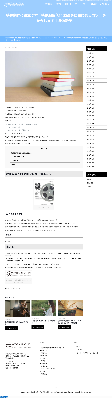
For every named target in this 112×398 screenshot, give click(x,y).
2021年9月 (90, 127)
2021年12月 (90, 116)
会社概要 (44, 363)
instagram (79, 349)
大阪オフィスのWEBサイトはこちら (87, 353)
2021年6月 (90, 139)
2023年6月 (90, 61)
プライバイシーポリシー (49, 369)
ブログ (43, 361)
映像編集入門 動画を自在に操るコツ (21, 153)
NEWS (89, 187)
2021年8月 (90, 131)
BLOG (89, 179)
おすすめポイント (18, 157)
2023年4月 (90, 65)
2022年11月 (90, 84)
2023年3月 (90, 69)
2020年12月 (90, 163)
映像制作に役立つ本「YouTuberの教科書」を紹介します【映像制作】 (70, 322)
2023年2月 (90, 73)
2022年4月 (90, 104)
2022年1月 (90, 112)
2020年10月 (90, 167)
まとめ (12, 164)
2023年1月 (90, 77)
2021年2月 (90, 155)
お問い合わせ (45, 366)
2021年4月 (90, 147)
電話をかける (4, 397)
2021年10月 (90, 124)
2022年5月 (90, 100)
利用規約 (44, 374)
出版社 (15, 160)
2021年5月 (90, 143)
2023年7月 (90, 57)
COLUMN (90, 183)
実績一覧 (44, 356)
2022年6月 (90, 96)
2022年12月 (90, 80)
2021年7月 (90, 135)
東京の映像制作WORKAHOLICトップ (52, 348)
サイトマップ (45, 371)
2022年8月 (90, 92)
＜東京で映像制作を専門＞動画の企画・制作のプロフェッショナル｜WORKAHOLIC (52, 392)
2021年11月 (90, 120)
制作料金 (44, 353)
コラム (43, 358)
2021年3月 (90, 151)
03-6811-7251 (14, 368)
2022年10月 (90, 88)
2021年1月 (90, 159)
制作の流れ (44, 350)
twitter (78, 346)
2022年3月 (90, 108)
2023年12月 (90, 53)
